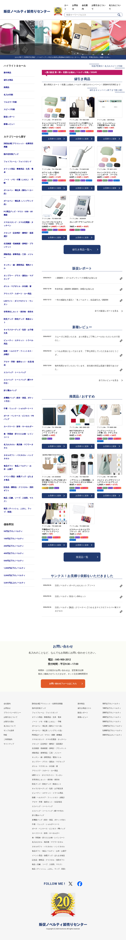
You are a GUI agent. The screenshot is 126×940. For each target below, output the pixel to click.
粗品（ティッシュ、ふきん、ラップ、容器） (17, 510)
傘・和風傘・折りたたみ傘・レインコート (18, 435)
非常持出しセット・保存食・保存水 (18, 312)
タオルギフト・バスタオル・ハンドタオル (18, 457)
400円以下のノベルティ (14, 553)
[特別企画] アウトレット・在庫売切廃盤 (18, 145)
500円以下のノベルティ (14, 561)
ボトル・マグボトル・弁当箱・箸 (17, 286)
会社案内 (7, 704)
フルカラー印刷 (10, 102)
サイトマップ (9, 744)
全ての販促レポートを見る (106, 311)
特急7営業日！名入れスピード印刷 (107, 66)
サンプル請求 (9, 730)
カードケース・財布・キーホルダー (18, 426)
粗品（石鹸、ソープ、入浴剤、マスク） (18, 499)
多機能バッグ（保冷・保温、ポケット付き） (18, 399)
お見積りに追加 (54, 139)
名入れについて (10, 726)
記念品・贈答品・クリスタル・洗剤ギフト (18, 489)
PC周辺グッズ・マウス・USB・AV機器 (18, 213)
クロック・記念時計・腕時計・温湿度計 (18, 234)
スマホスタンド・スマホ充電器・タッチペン (18, 224)
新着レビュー (9, 124)
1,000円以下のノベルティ (14, 568)
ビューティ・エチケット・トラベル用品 (18, 342)
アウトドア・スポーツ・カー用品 (17, 294)
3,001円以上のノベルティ (14, 583)
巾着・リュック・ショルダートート (18, 408)
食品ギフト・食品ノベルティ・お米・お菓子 (17, 467)
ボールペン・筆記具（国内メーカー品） (18, 192)
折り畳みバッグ (10, 390)
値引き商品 (8, 80)
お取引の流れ (9, 722)
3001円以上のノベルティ (112, 735)
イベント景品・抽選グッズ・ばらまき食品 (18, 478)
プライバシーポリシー (12, 713)
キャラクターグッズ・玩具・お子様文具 (18, 331)
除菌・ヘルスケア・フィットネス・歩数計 (18, 352)
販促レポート (9, 117)
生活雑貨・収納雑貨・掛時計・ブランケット (18, 245)
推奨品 (6, 87)
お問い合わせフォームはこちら (63, 683)
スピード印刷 (9, 109)
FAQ (5, 735)
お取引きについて (10, 717)
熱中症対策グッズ (11, 154)
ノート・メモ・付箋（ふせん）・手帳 (18, 181)
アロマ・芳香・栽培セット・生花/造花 (19, 363)
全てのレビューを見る (108, 380)
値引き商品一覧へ (82, 249)
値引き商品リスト (84, 708)
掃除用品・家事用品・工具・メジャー (18, 256)
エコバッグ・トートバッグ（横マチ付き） (18, 381)
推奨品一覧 (82, 557)
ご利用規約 (8, 739)
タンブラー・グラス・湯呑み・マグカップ (18, 277)
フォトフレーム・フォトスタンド (17, 161)
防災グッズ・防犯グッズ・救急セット (18, 320)
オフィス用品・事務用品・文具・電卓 (18, 170)
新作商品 (7, 73)
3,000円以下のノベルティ (14, 575)
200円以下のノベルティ (14, 546)
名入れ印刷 (8, 95)
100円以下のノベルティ (14, 539)
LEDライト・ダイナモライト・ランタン (18, 302)
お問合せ (7, 708)
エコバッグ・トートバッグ (15, 372)
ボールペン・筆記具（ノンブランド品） (18, 202)
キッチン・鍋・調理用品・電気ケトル (18, 266)
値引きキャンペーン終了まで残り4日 (106, 90)
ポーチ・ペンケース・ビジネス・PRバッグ (19, 417)
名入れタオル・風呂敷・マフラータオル (18, 446)
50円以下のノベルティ (13, 531)
